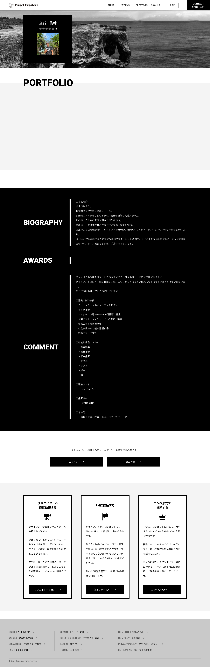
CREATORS (25, 645)
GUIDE (19, 633)
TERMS (69, 651)
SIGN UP (72, 633)
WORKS (21, 639)
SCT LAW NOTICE (135, 651)
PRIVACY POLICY (138, 645)
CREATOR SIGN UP (79, 639)
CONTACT (198, 5)
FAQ (18, 651)
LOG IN (172, 5)
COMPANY (129, 639)
